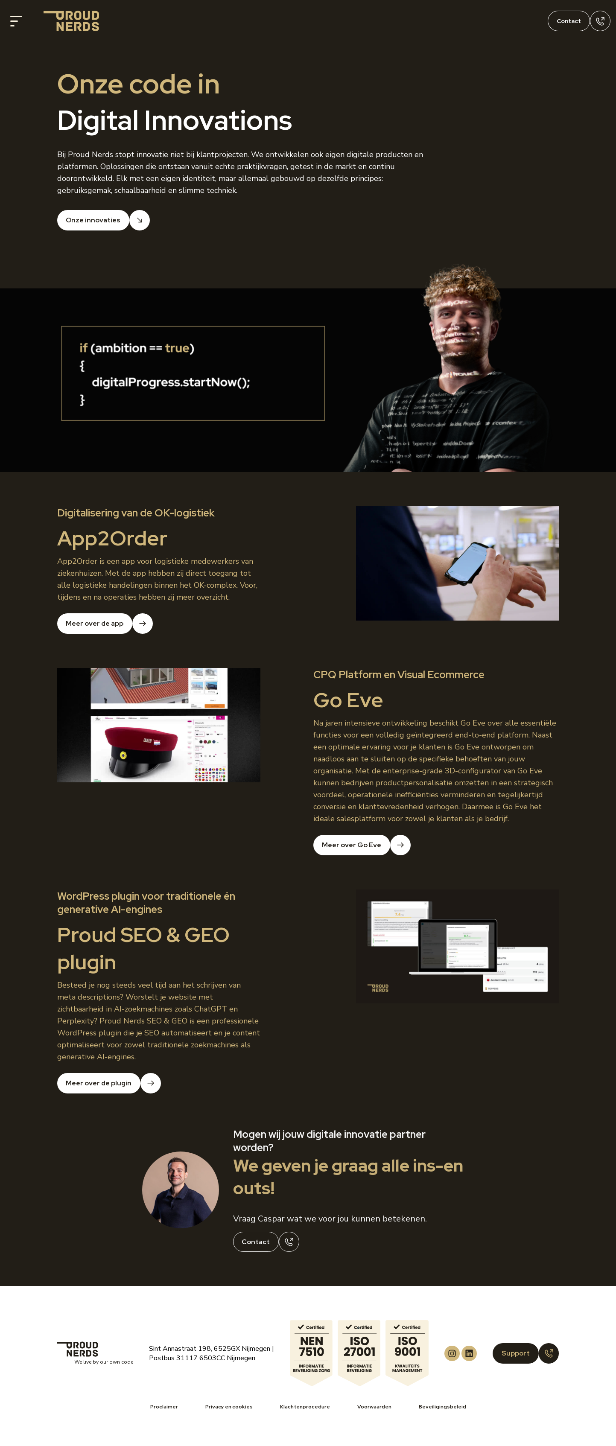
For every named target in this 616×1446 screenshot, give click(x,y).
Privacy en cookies (229, 1406)
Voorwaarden (374, 1406)
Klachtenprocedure (305, 1406)
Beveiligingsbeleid (442, 1406)
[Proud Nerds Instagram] (452, 1353)
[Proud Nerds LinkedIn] (469, 1353)
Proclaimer (164, 1406)
